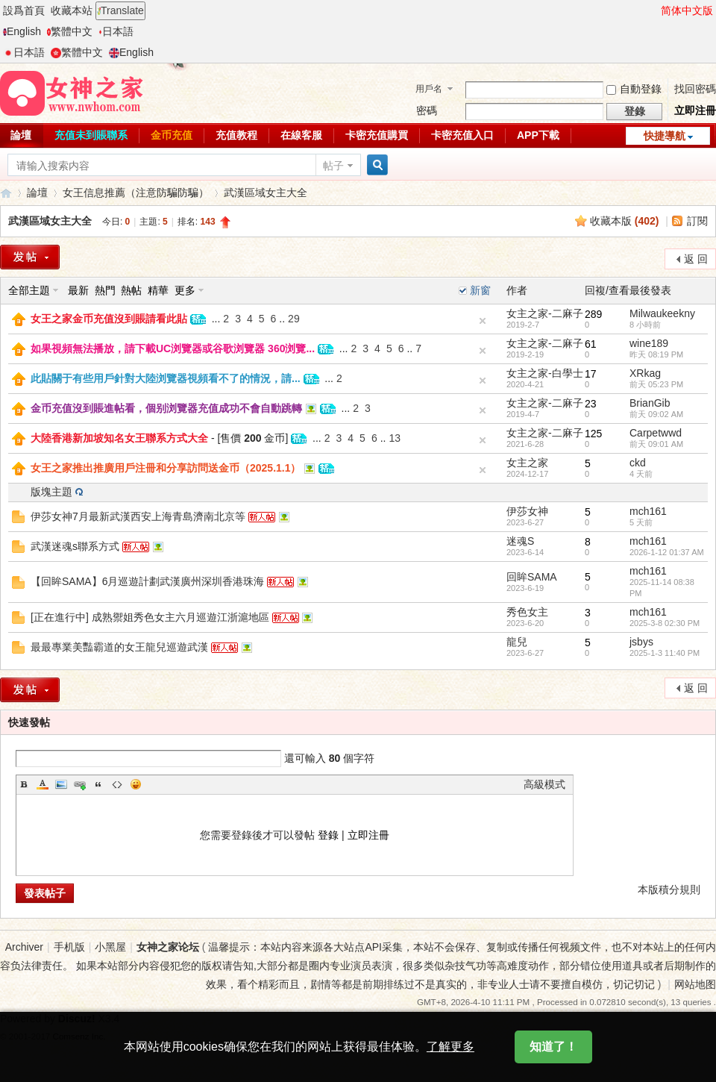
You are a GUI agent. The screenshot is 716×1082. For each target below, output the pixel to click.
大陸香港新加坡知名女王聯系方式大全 (119, 438)
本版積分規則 (669, 889)
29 (294, 319)
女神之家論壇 (6, 193)
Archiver (24, 947)
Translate (120, 10)
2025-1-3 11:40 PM (664, 652)
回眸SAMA (531, 577)
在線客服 (301, 135)
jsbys (641, 642)
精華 (158, 290)
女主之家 (527, 463)
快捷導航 (664, 136)
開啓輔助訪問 (654, 10)
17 (591, 374)
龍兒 (516, 642)
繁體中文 (69, 31)
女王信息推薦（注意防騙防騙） (136, 192)
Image (61, 784)
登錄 (328, 835)
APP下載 (538, 135)
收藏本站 (71, 10)
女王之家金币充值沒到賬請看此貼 (109, 319)
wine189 (648, 343)
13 (395, 438)
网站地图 (695, 984)
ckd (637, 463)
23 (591, 404)
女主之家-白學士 (544, 373)
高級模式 (544, 784)
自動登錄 (634, 89)
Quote (98, 784)
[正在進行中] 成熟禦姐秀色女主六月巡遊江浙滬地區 (150, 617)
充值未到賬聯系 (91, 135)
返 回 (696, 259)
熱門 (105, 290)
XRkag (645, 373)
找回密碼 (695, 89)
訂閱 (697, 221)
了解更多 (450, 1053)
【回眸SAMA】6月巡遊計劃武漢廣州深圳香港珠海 (147, 581)
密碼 (426, 110)
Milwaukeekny (662, 313)
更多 (185, 290)
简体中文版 (687, 10)
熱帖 (131, 290)
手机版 (69, 947)
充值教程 (236, 135)
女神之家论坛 (167, 947)
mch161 (648, 511)
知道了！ (553, 1053)
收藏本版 (624, 221)
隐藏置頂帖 (482, 320)
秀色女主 (527, 612)
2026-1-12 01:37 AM (666, 552)
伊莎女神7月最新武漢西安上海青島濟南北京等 (138, 516)
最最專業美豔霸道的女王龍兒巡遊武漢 (119, 647)
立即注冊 (695, 110)
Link (79, 784)
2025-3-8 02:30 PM (664, 623)
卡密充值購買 (376, 135)
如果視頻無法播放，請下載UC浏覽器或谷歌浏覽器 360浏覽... (173, 348)
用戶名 (428, 89)
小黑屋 (110, 947)
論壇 (37, 192)
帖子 (333, 166)
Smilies (135, 784)
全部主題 (29, 290)
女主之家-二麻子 (544, 313)
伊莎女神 (527, 511)
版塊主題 (51, 492)
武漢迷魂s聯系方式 (75, 546)
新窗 (480, 290)
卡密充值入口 (462, 135)
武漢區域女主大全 (265, 192)
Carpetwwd (655, 433)
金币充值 (171, 135)
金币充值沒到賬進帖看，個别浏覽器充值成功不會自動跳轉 (166, 408)
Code (117, 784)
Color (42, 784)
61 (591, 344)
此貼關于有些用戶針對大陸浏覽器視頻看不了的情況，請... (166, 378)
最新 (78, 290)
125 (593, 434)
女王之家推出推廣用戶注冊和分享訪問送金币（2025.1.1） (166, 468)
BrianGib (649, 403)
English (22, 31)
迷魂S (520, 541)
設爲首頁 (24, 10)
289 (593, 314)
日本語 (116, 31)
